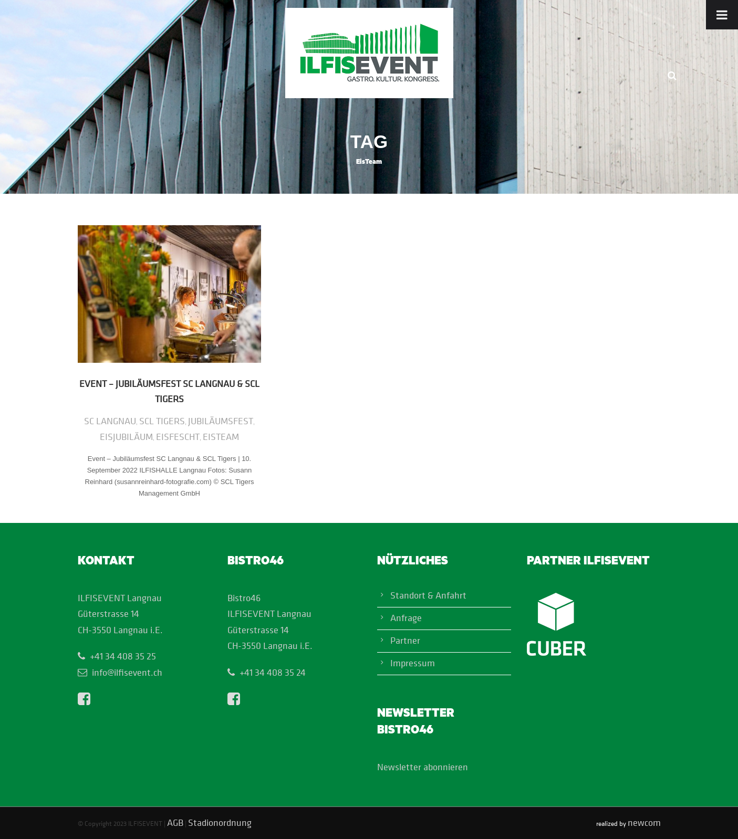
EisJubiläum (126, 437)
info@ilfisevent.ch (127, 672)
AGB (175, 822)
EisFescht (178, 437)
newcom (644, 822)
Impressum (412, 663)
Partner (405, 640)
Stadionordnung (220, 822)
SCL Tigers (162, 421)
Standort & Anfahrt (428, 595)
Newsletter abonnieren (422, 767)
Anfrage (406, 618)
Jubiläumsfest (220, 421)
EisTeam (221, 437)
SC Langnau (110, 421)
